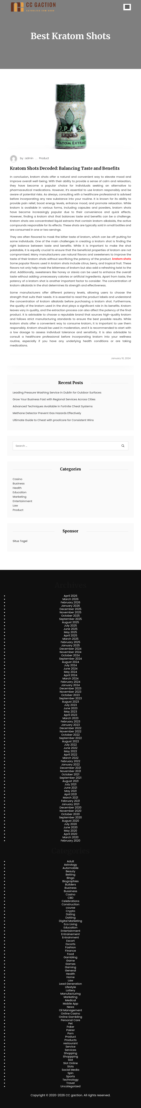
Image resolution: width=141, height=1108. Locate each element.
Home (70, 977)
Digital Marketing (70, 921)
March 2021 (70, 797)
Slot (70, 1060)
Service (70, 1046)
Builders (70, 884)
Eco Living (70, 924)
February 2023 (70, 721)
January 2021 (70, 804)
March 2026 (70, 599)
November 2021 (70, 771)
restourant (70, 1043)
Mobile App (70, 1003)
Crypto (70, 911)
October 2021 (70, 774)
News (70, 1007)
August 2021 (70, 781)
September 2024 (70, 658)
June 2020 (71, 827)
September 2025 (70, 619)
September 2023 (70, 698)
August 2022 (70, 741)
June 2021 (70, 787)
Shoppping (70, 1056)
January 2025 (70, 645)
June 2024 (71, 668)
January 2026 (70, 605)
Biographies (70, 881)
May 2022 (70, 751)
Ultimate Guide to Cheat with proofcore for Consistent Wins (53, 420)
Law (15, 505)
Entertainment (22, 501)
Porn (70, 1033)
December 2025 (71, 609)
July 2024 (70, 665)
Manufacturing (70, 993)
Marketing (19, 497)
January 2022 (70, 764)
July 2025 (70, 625)
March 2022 (71, 758)
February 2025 (70, 642)
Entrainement (70, 934)
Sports (70, 1076)
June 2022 (70, 748)
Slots (70, 1066)
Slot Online (70, 1063)
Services (70, 1050)
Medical (70, 1000)
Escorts (70, 944)
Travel (70, 1083)
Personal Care (70, 1020)
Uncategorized (70, 1086)
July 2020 (70, 824)
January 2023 (70, 724)
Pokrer (70, 1030)
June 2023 (70, 708)
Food (70, 954)
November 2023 (70, 691)
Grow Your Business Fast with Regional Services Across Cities (54, 399)
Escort (70, 940)
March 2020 (70, 837)
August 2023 (70, 701)
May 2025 (70, 632)
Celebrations (70, 901)
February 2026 (70, 602)
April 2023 (70, 715)
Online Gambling (70, 1016)
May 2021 (70, 791)
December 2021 (70, 767)
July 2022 (70, 744)
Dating (70, 914)
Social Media (70, 1069)
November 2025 (70, 612)
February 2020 (70, 840)
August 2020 (70, 820)
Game (70, 960)
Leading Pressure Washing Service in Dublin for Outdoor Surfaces (57, 392)
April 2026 (70, 595)
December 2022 (70, 728)
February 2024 (70, 681)
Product (44, 158)
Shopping (70, 1053)
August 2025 (70, 622)
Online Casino (70, 1013)
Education (19, 492)
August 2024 (70, 662)
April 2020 (70, 834)
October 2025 (70, 615)
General (70, 970)
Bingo (70, 878)
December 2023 (70, 688)
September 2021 (71, 777)
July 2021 (70, 784)
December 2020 (71, 807)
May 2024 (70, 672)
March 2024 (70, 678)
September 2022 (70, 738)
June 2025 (71, 629)
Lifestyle (70, 987)
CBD (70, 897)
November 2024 (70, 652)
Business (19, 483)
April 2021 (70, 794)
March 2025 (70, 638)
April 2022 (70, 754)
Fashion (70, 947)
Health (17, 488)
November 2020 (70, 810)
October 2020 (70, 814)
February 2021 (70, 801)
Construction (70, 904)
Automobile (71, 868)
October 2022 (70, 734)
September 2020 (70, 817)
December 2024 (71, 648)
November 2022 (70, 731)
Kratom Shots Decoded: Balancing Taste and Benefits (65, 168)
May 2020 (70, 830)
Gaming (70, 967)
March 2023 (71, 718)
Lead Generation (70, 983)
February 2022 (70, 761)
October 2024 (70, 655)
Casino (17, 479)
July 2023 (70, 705)
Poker (70, 1026)
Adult (70, 861)
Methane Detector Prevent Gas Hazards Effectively (47, 413)
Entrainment (70, 937)
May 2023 (70, 711)
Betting (70, 874)
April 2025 (70, 635)
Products (70, 1040)
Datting (70, 917)
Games (70, 964)
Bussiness (70, 891)
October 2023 (70, 695)
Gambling (70, 957)
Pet (70, 1023)
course (70, 907)
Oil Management (70, 1010)
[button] (127, 7)
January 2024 (70, 685)
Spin (70, 1073)
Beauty (70, 871)
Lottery (70, 990)
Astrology (70, 864)
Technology (70, 1079)
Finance (70, 950)
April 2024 (70, 675)
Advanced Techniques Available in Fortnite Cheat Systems (53, 406)
